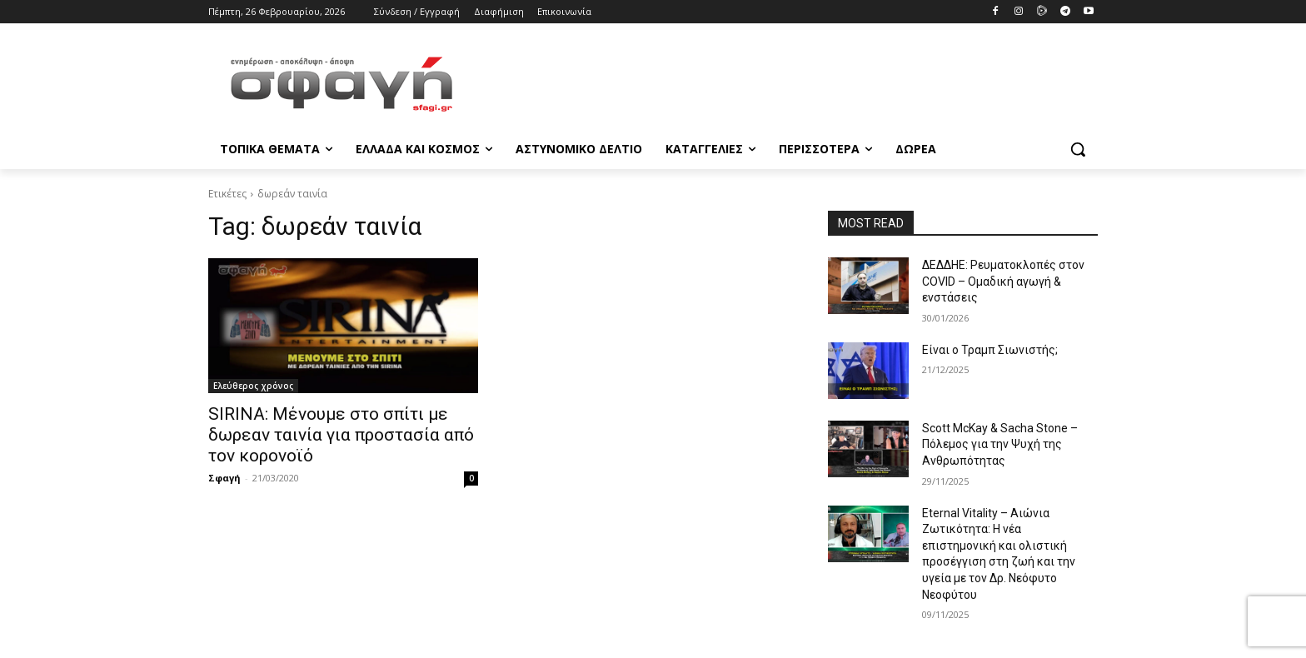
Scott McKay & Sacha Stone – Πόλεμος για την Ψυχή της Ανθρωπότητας (1000, 444)
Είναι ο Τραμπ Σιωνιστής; (990, 349)
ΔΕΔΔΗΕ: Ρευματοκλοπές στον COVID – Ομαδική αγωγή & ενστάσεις (1003, 281)
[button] (1078, 149)
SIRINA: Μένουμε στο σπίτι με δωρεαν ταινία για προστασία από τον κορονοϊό (341, 435)
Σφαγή (224, 477)
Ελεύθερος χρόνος (253, 385)
